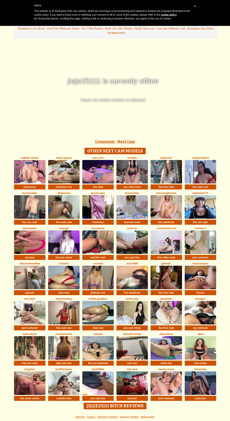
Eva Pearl (29, 298)
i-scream (98, 263)
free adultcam (166, 222)
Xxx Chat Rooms (92, 28)
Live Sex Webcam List (171, 28)
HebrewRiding (64, 298)
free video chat (166, 257)
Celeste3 (64, 263)
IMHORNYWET (30, 228)
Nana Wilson (29, 334)
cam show (200, 363)
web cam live (64, 363)
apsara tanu (98, 193)
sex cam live (132, 257)
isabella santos (30, 157)
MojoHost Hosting (108, 416)
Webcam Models (129, 416)
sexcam (29, 257)
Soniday (132, 157)
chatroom (98, 222)
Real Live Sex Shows (118, 28)
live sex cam (29, 222)
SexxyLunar (97, 228)
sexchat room (132, 222)
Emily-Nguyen (64, 157)
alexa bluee (166, 334)
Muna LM (132, 228)
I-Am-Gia (64, 228)
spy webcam (200, 327)
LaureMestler (29, 193)
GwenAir (166, 263)
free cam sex (64, 327)
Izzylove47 (166, 157)
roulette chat (63, 398)
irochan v (200, 228)
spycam (29, 292)
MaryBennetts (64, 334)
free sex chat (29, 363)
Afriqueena (64, 193)
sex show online (29, 398)
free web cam (200, 187)
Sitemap (79, 416)
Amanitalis (166, 298)
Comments (105, 141)
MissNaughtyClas (166, 193)
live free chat (166, 187)
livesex (200, 292)
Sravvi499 (132, 263)
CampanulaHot (200, 157)
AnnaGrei (200, 298)
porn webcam (200, 257)
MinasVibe (200, 369)
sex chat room (132, 187)
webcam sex (98, 292)
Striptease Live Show (31, 28)
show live (166, 363)
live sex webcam (98, 363)
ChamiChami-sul (166, 228)
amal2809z (98, 369)
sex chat (98, 187)
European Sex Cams (200, 28)
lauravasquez (200, 263)
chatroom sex (64, 187)
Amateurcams (116, 32)
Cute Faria (132, 369)
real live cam (97, 257)
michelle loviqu (132, 334)
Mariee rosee (166, 369)
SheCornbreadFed (29, 263)
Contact (91, 416)
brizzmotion (132, 193)
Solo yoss (98, 157)
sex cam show (132, 327)
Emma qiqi (132, 298)
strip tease (29, 187)
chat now (63, 292)
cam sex (132, 363)
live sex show (64, 257)
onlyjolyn (29, 369)
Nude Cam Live (144, 28)
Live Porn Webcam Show (63, 28)
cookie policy (169, 14)
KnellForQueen (64, 369)
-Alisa (200, 334)
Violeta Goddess (97, 298)
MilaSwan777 (200, 193)
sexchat (132, 398)
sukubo (97, 334)
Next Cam (126, 141)
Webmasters (148, 416)
